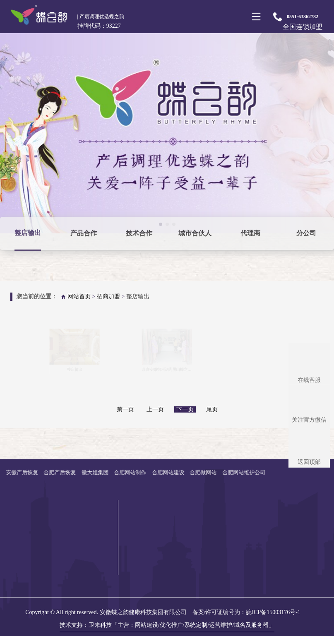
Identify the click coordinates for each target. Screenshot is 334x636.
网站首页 (79, 296)
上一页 (155, 409)
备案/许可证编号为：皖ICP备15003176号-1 (246, 612)
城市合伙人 (194, 233)
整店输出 (27, 232)
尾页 (212, 409)
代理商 (250, 233)
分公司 (306, 233)
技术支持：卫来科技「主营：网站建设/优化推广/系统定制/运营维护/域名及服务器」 (167, 625)
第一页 (125, 409)
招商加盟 (108, 296)
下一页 (185, 409)
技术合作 (139, 233)
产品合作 (83, 233)
